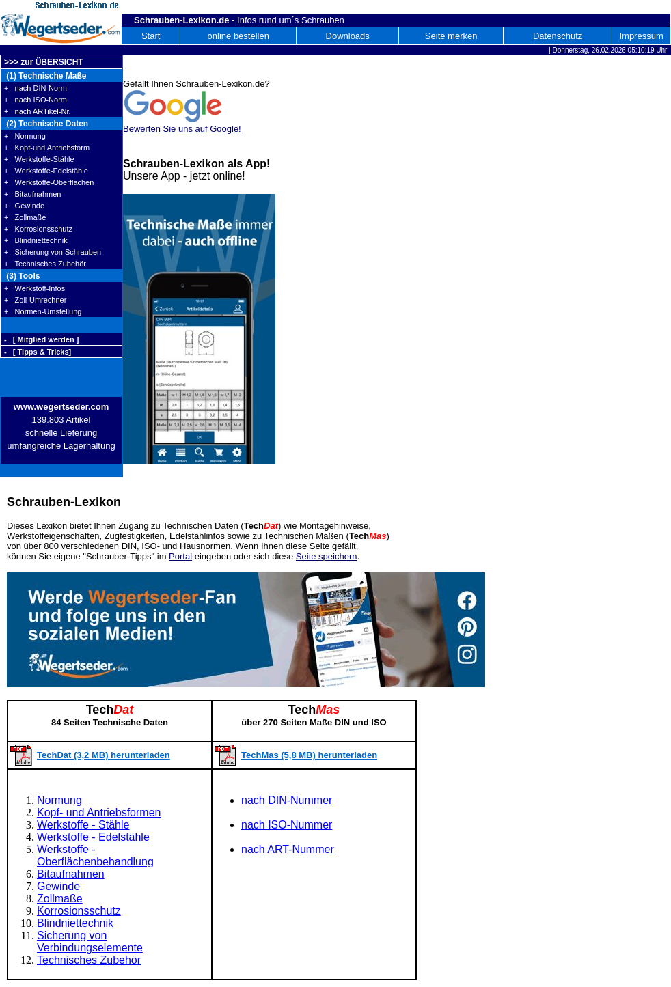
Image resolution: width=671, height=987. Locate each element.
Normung (59, 800)
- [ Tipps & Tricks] (37, 352)
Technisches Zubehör (89, 960)
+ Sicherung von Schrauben (52, 252)
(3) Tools (22, 276)
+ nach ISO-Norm (35, 100)
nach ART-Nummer (287, 849)
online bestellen (238, 36)
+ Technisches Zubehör (45, 264)
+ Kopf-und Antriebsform (47, 147)
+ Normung (25, 136)
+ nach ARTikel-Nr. (37, 111)
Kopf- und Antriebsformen (99, 812)
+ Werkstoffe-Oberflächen (49, 182)
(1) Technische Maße (45, 76)
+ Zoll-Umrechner (35, 300)
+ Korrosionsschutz (38, 229)
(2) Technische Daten (46, 123)
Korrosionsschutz (79, 911)
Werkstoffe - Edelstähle (93, 837)
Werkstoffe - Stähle (83, 825)
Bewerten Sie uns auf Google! (182, 129)
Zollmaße (60, 898)
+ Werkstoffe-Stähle (39, 159)
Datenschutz (557, 36)
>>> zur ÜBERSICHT (43, 62)
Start (150, 36)
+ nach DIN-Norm (35, 88)
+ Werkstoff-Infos (34, 288)
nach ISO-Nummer (286, 825)
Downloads (348, 36)
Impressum (641, 36)
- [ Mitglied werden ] (41, 339)
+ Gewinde (24, 205)
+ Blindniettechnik (36, 240)
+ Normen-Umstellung (42, 311)
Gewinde (58, 886)
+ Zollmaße (25, 217)
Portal (180, 556)
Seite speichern (326, 556)
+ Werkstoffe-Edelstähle (46, 171)
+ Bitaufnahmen (32, 194)
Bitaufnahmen (71, 874)
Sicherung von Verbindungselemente (90, 942)
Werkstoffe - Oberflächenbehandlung (95, 855)
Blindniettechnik (75, 923)
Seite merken (451, 36)
